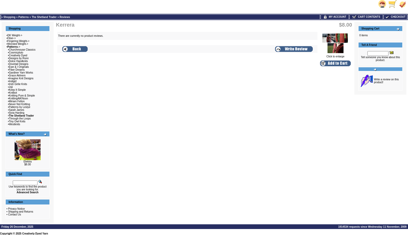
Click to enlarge (335, 55)
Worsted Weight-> (18, 44)
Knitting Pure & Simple (22, 95)
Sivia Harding (16, 112)
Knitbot (13, 92)
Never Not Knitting (19, 104)
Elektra (27, 161)
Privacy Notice (16, 208)
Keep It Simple (17, 89)
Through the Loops (20, 118)
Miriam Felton (17, 101)
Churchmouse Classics (22, 49)
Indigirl (12, 81)
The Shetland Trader (44, 17)
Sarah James (16, 110)
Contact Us (14, 214)
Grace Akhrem (17, 75)
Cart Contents (366, 16)
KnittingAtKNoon (18, 98)
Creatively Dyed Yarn (35, 233)
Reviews (65, 17)
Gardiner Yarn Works (21, 72)
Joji (11, 87)
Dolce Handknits (18, 61)
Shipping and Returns (20, 211)
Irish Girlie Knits (18, 84)
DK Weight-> (15, 35)
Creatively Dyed (18, 55)
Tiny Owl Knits (17, 121)
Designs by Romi (19, 58)
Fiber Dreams (17, 69)
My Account (334, 16)
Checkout (395, 16)
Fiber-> (12, 38)
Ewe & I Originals (19, 66)
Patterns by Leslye (19, 107)
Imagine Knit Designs (21, 78)
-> (14, 46)
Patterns (23, 17)
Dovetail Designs (18, 64)
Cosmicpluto (16, 52)
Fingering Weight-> (19, 41)
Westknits (14, 124)
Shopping (9, 17)
